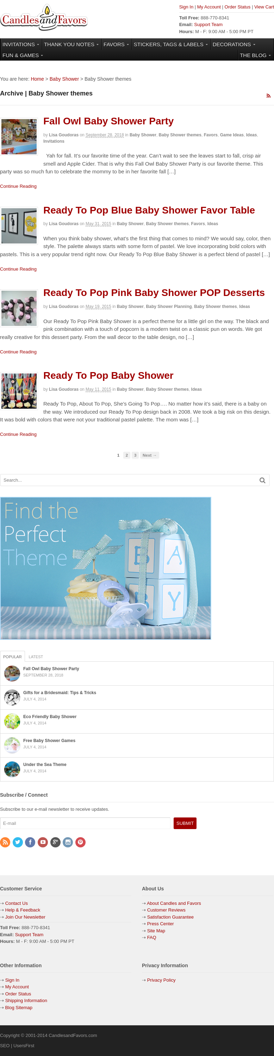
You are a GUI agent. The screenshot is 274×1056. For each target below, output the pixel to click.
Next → (150, 455)
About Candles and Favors (174, 903)
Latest (36, 657)
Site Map (156, 930)
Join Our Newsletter (25, 917)
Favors (211, 134)
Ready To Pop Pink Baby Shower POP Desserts (154, 292)
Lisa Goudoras (64, 134)
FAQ (151, 937)
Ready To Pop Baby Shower (108, 375)
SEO (5, 1045)
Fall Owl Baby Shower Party (108, 121)
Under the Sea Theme (45, 764)
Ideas (251, 134)
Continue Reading (18, 186)
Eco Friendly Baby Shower (49, 716)
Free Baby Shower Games (49, 740)
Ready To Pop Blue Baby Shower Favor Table (149, 210)
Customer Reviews (166, 910)
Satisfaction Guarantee (170, 917)
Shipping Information (26, 1000)
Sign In (186, 7)
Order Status (238, 7)
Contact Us (16, 903)
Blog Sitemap (18, 1007)
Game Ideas (232, 134)
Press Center (160, 923)
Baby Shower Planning (169, 306)
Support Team (208, 24)
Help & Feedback (23, 910)
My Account (209, 7)
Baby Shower (64, 79)
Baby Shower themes (180, 134)
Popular (12, 657)
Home (37, 79)
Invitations (53, 141)
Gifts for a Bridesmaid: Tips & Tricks (59, 692)
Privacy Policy (161, 980)
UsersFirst (23, 1045)
